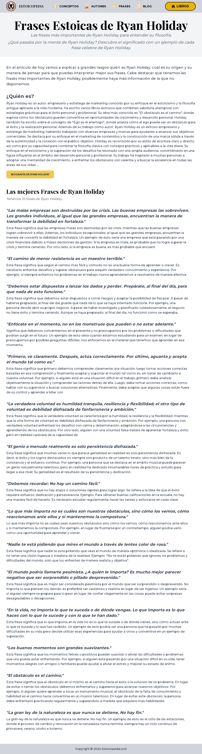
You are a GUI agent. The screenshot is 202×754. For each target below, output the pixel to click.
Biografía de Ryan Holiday (30, 174)
